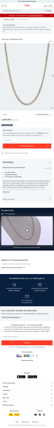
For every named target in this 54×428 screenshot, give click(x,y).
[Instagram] (44, 414)
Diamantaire (5, 39)
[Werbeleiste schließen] (51, 15)
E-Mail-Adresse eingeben (10, 336)
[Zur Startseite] (27, 5)
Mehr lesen (6, 192)
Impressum (35, 422)
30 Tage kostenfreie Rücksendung (27, 1)
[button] (27, 162)
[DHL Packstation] (17, 414)
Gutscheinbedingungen (39, 347)
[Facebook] (39, 414)
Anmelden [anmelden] (27, 343)
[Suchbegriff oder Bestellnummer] (22, 10)
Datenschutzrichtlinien (22, 347)
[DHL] (11, 414)
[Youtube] (35, 414)
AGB (17, 422)
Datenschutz (25, 422)
